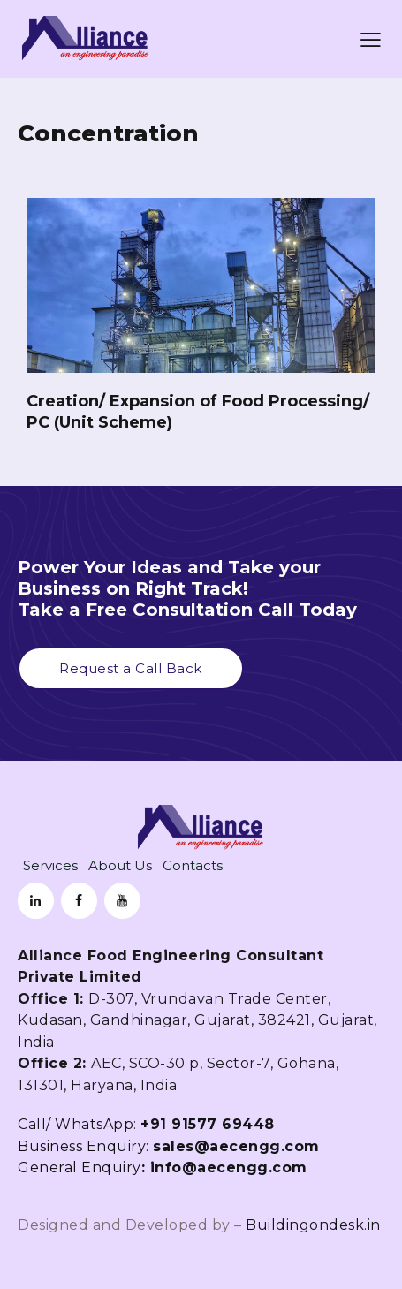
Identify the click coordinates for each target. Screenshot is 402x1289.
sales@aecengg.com (238, 1146)
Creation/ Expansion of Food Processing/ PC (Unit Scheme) (198, 411)
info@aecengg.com (228, 1167)
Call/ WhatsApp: (146, 1124)
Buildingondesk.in (313, 1225)
